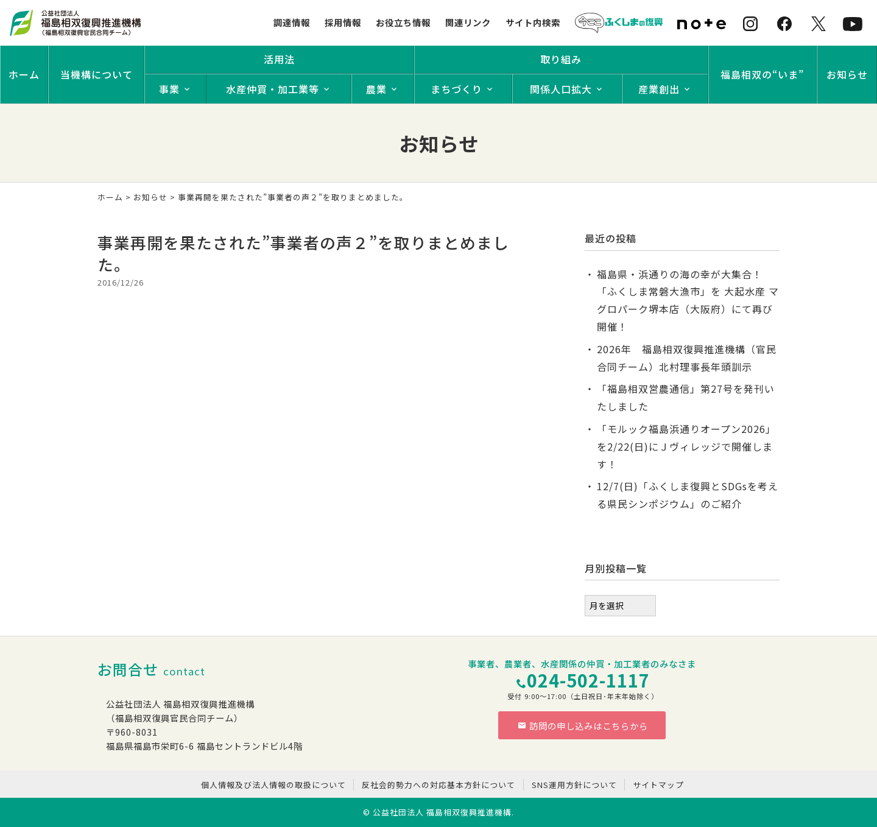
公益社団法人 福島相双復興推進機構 (442, 812)
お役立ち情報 (403, 22)
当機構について (96, 74)
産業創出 (659, 89)
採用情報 (343, 22)
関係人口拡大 (561, 89)
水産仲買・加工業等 (272, 89)
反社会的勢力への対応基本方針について (438, 784)
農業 (376, 89)
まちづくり (456, 89)
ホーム (24, 74)
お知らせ (847, 74)
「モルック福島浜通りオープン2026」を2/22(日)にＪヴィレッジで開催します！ (686, 446)
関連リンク (468, 22)
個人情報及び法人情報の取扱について (273, 784)
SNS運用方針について (574, 784)
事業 (169, 89)
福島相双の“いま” (762, 74)
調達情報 (291, 22)
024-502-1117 (588, 679)
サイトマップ (658, 784)
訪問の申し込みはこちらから (583, 725)
